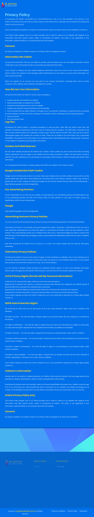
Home (32, 5)
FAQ (70, 3)
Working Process (62, 4)
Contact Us (76, 3)
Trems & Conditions (58, 511)
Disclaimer (83, 511)
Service (41, 5)
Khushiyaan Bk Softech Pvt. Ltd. (26, 511)
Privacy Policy (72, 511)
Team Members (51, 4)
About (36, 5)
